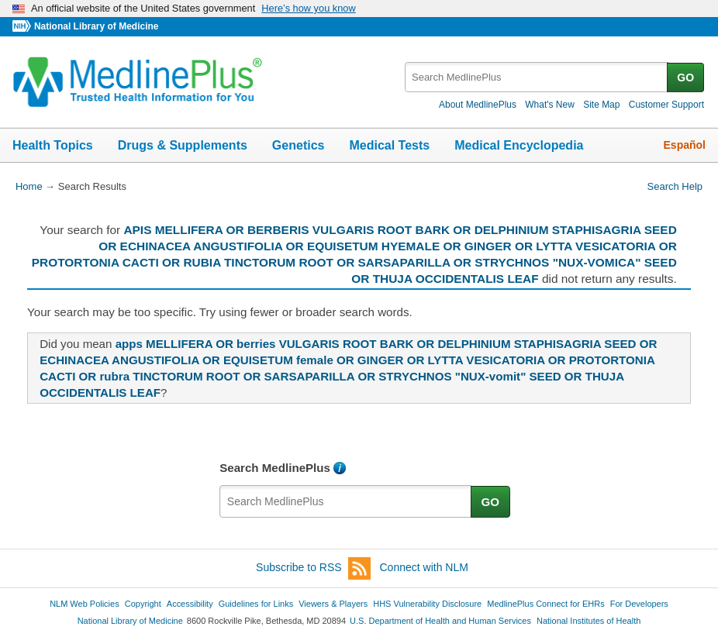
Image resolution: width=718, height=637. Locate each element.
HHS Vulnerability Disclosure (427, 603)
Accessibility (190, 603)
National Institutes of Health (588, 620)
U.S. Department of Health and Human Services (440, 620)
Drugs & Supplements (182, 145)
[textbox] (537, 77)
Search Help (674, 186)
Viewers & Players (333, 603)
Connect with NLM (424, 567)
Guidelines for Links (256, 603)
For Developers (639, 603)
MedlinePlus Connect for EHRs (545, 603)
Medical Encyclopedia (518, 145)
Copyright (143, 603)
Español (685, 145)
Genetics (298, 145)
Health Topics (52, 145)
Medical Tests (389, 145)
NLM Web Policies (84, 603)
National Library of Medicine (96, 26)
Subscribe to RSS (313, 568)
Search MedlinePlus (274, 467)
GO (685, 77)
